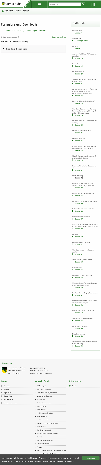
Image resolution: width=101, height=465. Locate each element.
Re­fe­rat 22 (79, 96)
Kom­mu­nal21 (41, 427)
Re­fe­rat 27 (79, 141)
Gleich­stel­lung (42, 416)
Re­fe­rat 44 (79, 270)
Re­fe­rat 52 (79, 313)
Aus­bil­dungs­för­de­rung (44, 396)
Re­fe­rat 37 (79, 219)
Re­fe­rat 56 (79, 336)
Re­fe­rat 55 (79, 328)
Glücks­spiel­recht (42, 420)
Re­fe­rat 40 (79, 237)
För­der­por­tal (41, 410)
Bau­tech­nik (41, 399)
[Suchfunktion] (65, 4)
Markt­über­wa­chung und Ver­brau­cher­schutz (51, 450)
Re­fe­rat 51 (79, 305)
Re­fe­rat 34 (79, 196)
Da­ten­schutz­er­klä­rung (57, 458)
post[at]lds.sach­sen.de (44, 373)
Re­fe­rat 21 (79, 84)
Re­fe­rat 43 (79, 262)
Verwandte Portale (42, 381)
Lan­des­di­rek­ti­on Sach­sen (17, 11)
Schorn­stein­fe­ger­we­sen (45, 440)
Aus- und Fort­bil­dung (44, 389)
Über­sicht (7, 386)
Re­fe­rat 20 (79, 74)
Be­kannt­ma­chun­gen (44, 403)
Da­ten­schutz (8, 396)
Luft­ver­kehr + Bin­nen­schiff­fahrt (47, 433)
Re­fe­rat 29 (79, 160)
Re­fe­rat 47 (79, 295)
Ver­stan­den (91, 458)
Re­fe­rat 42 (79, 254)
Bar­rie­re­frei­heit (9, 399)
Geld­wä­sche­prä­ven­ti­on (45, 413)
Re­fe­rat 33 (79, 188)
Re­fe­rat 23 (79, 103)
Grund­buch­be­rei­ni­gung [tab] (16, 49)
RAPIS (39, 437)
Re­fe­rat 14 (79, 66)
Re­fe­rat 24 (79, 115)
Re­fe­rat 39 (79, 229)
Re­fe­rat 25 (79, 125)
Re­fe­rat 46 (79, 287)
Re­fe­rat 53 (79, 321)
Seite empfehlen (75, 381)
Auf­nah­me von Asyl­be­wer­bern (47, 393)
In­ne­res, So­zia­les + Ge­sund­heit (47, 423)
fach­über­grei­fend (81, 41)
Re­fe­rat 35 (79, 203)
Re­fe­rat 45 (79, 278)
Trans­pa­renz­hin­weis (10, 403)
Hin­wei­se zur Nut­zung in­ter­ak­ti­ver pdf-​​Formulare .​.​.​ (27, 31)
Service (4, 381)
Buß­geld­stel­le (42, 406)
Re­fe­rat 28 (79, 150)
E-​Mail (74, 386)
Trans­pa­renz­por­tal (43, 444)
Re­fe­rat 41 (79, 244)
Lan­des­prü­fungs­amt (44, 430)
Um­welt (39, 447)
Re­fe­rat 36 (79, 211)
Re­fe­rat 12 (79, 48)
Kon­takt (6, 389)
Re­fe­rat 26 (79, 133)
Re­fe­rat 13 (79, 58)
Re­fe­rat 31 (79, 170)
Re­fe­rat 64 (79, 346)
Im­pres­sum (7, 393)
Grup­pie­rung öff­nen (59, 37)
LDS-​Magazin (42, 386)
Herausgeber (7, 363)
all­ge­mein (78, 33)
